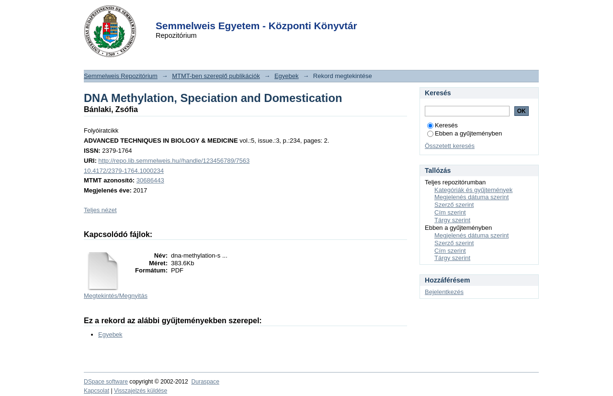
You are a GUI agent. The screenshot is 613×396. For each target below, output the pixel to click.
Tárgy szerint (452, 220)
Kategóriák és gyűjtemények (473, 189)
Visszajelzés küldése (140, 390)
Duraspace (205, 381)
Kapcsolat (96, 390)
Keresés (442, 125)
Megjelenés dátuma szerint (471, 197)
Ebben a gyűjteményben (464, 133)
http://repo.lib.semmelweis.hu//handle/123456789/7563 (174, 160)
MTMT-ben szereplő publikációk (216, 75)
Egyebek (286, 75)
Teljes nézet (100, 210)
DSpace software (106, 381)
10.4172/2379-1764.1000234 (124, 170)
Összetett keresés (450, 145)
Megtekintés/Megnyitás (116, 295)
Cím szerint (450, 212)
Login (289, 13)
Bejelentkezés (444, 291)
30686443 (150, 180)
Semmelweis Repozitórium (121, 75)
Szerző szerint (454, 204)
